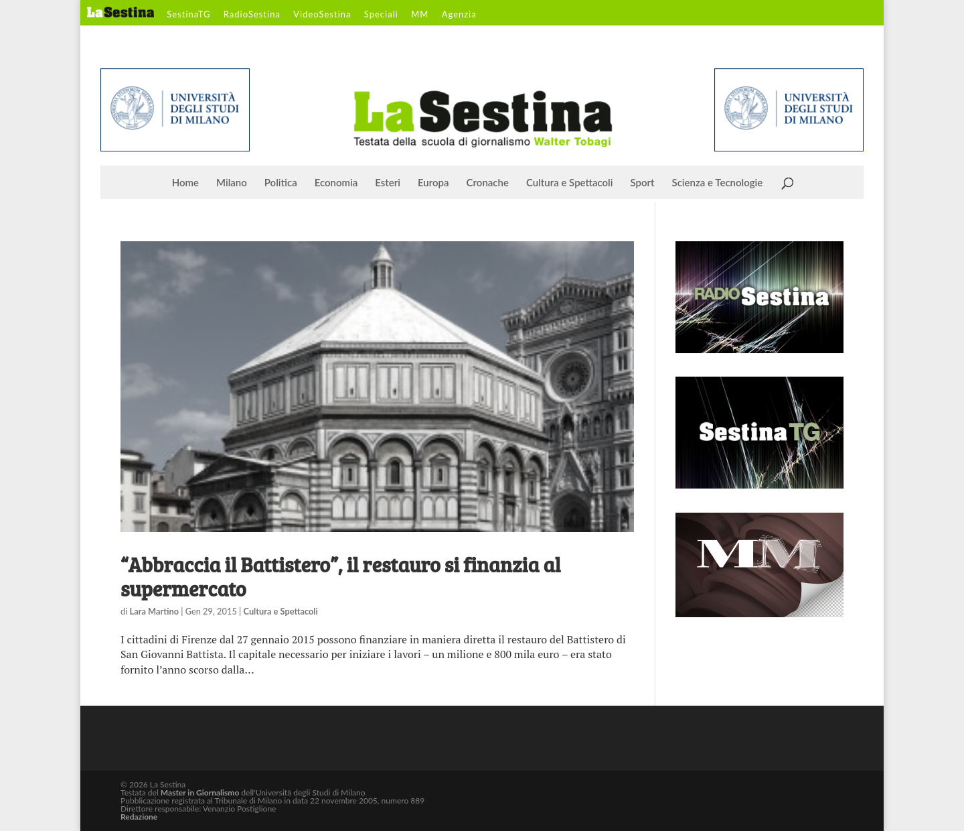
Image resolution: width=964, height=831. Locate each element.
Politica (280, 183)
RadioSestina (252, 14)
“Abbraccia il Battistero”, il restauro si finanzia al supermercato (340, 576)
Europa (433, 183)
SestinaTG (188, 14)
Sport (642, 183)
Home (185, 183)
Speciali (381, 14)
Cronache (488, 183)
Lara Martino (154, 611)
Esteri (387, 183)
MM (419, 14)
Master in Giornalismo (200, 792)
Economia (336, 183)
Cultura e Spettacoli (569, 183)
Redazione (138, 817)
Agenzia (459, 14)
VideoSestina (322, 14)
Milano (231, 183)
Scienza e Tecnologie (717, 183)
